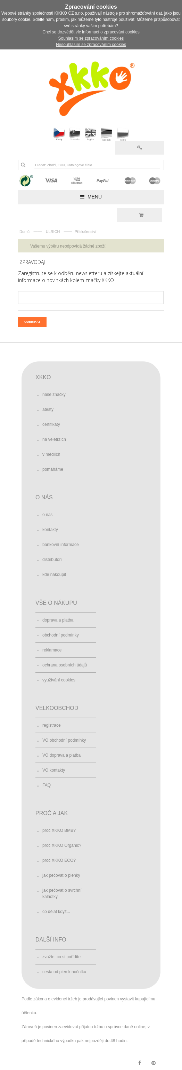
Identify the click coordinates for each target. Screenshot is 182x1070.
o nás (47, 514)
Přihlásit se (139, 148)
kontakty (50, 529)
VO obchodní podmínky (64, 740)
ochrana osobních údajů (64, 665)
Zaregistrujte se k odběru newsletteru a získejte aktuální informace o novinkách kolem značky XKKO (80, 276)
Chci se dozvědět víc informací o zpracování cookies (90, 32)
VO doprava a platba (61, 755)
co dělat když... (56, 911)
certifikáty (51, 424)
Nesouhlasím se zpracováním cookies (91, 44)
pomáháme (52, 469)
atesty (47, 409)
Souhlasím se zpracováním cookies (91, 38)
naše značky (54, 394)
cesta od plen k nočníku (64, 971)
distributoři (51, 559)
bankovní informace (60, 544)
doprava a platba (57, 620)
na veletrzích (54, 439)
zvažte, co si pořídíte (61, 956)
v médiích (51, 454)
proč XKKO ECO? (59, 860)
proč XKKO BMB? (59, 830)
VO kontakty (53, 770)
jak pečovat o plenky (61, 875)
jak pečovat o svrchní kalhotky (62, 893)
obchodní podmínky (60, 635)
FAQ (46, 785)
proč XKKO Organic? (61, 845)
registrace (51, 725)
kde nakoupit (54, 574)
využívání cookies (58, 680)
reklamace (51, 650)
